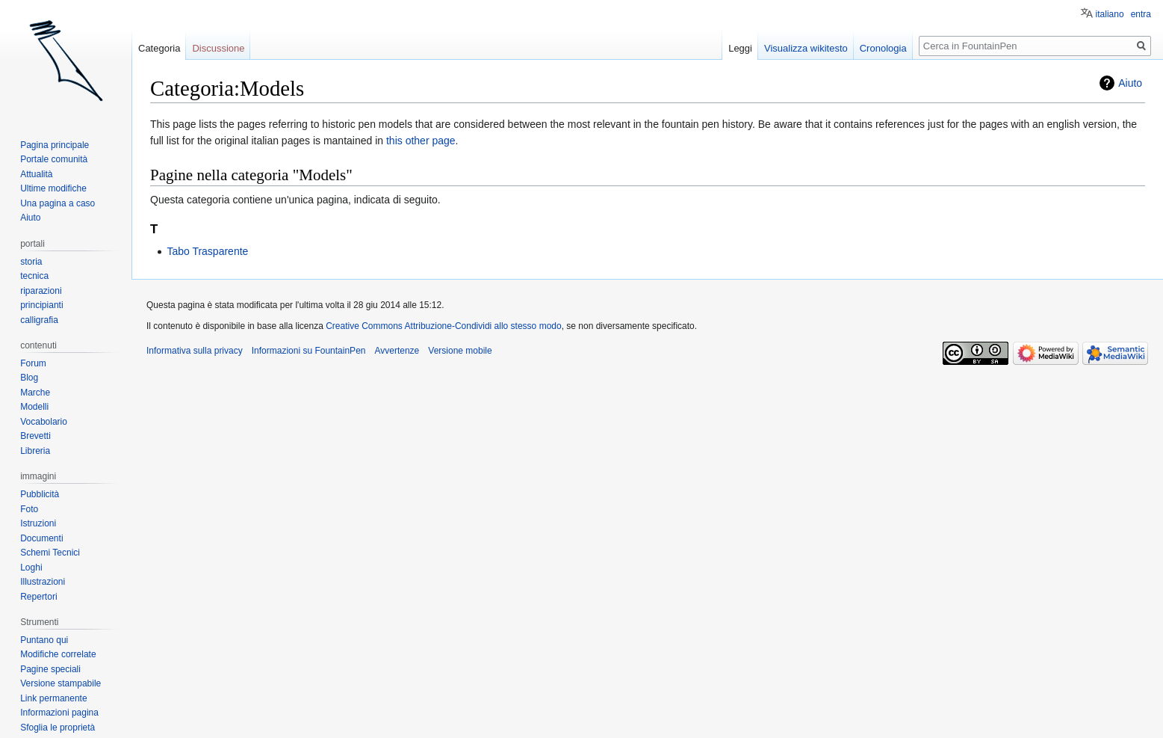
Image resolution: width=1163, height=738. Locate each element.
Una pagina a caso (57, 203)
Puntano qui (44, 640)
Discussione (218, 48)
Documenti (41, 538)
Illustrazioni (42, 581)
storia (31, 261)
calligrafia (39, 320)
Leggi (740, 48)
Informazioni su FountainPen (309, 350)
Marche (35, 392)
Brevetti (35, 436)
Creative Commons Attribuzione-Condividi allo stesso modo (443, 326)
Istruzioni (38, 523)
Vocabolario (43, 421)
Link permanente (53, 698)
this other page (421, 141)
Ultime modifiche (53, 188)
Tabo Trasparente (207, 251)
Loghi (31, 567)
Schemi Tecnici (50, 552)
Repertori (38, 596)
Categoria (159, 48)
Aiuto (1130, 83)
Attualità (36, 174)
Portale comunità (53, 159)
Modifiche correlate (58, 654)
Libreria (35, 451)
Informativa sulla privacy (194, 350)
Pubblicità (39, 494)
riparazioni (40, 291)
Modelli (34, 407)
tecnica (34, 276)
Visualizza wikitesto (806, 48)
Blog (29, 377)
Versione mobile (459, 350)
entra (1141, 14)
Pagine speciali (50, 669)
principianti (41, 305)
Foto (29, 509)
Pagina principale (54, 145)
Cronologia (883, 48)
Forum (33, 363)
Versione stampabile (60, 683)
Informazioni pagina (59, 712)
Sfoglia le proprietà (57, 727)
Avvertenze (396, 350)
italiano (1110, 14)
